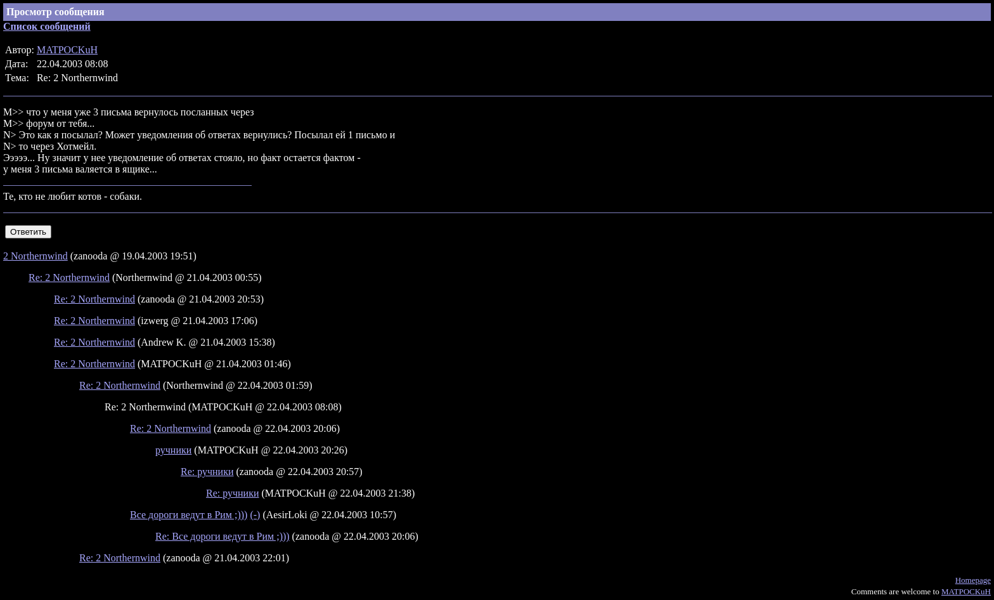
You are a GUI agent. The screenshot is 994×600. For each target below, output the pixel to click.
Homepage (973, 580)
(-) (255, 514)
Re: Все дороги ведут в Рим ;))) (222, 536)
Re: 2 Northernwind (69, 277)
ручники (173, 450)
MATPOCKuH (67, 49)
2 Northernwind (35, 256)
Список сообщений (47, 26)
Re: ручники (207, 471)
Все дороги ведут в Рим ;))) (188, 514)
